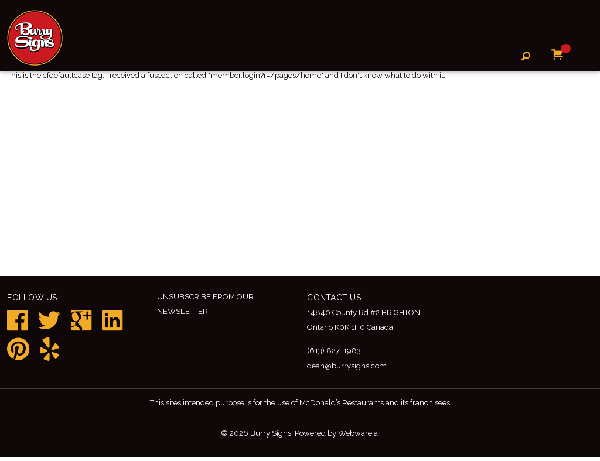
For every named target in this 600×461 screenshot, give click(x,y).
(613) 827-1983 (336, 352)
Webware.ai (364, 437)
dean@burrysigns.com (351, 368)
